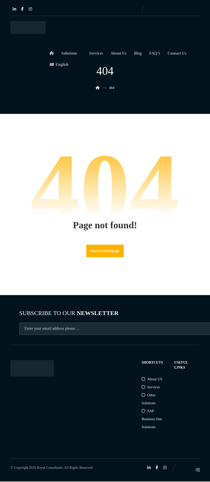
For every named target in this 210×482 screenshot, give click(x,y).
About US (151, 379)
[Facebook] (22, 9)
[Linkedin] (14, 9)
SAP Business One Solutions (151, 419)
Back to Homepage (105, 251)
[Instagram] (30, 9)
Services (150, 387)
